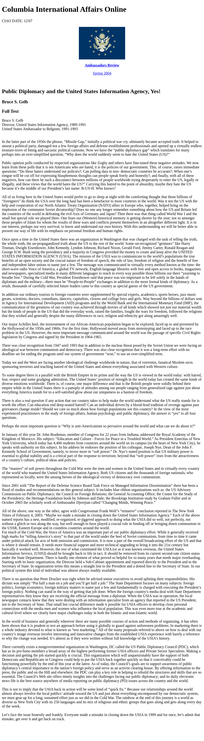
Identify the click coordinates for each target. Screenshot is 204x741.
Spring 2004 (102, 73)
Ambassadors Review (102, 65)
